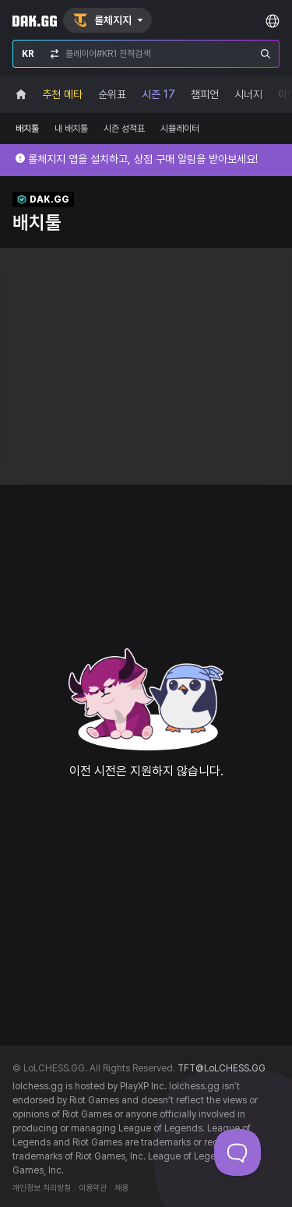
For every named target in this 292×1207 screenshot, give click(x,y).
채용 (121, 1188)
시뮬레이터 (179, 128)
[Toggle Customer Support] (237, 1152)
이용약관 (93, 1188)
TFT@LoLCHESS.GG (222, 1068)
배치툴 (27, 128)
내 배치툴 (71, 128)
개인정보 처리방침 (41, 1188)
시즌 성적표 (124, 128)
